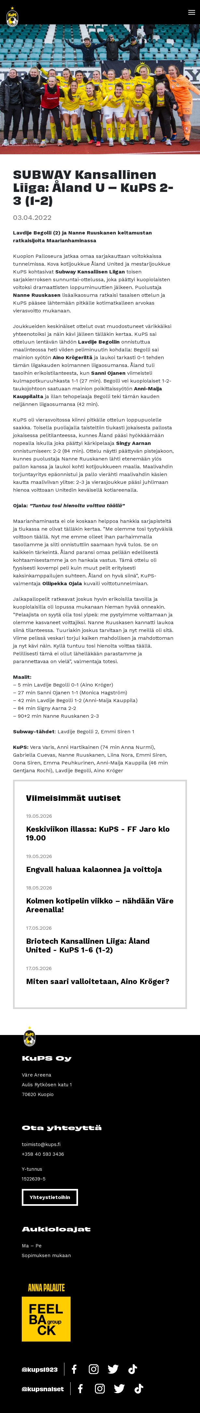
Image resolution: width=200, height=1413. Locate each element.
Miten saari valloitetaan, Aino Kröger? (97, 981)
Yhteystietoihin (50, 1197)
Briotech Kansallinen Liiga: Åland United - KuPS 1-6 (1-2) (88, 945)
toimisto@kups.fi (41, 1144)
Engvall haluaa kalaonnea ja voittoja (94, 869)
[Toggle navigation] (191, 12)
